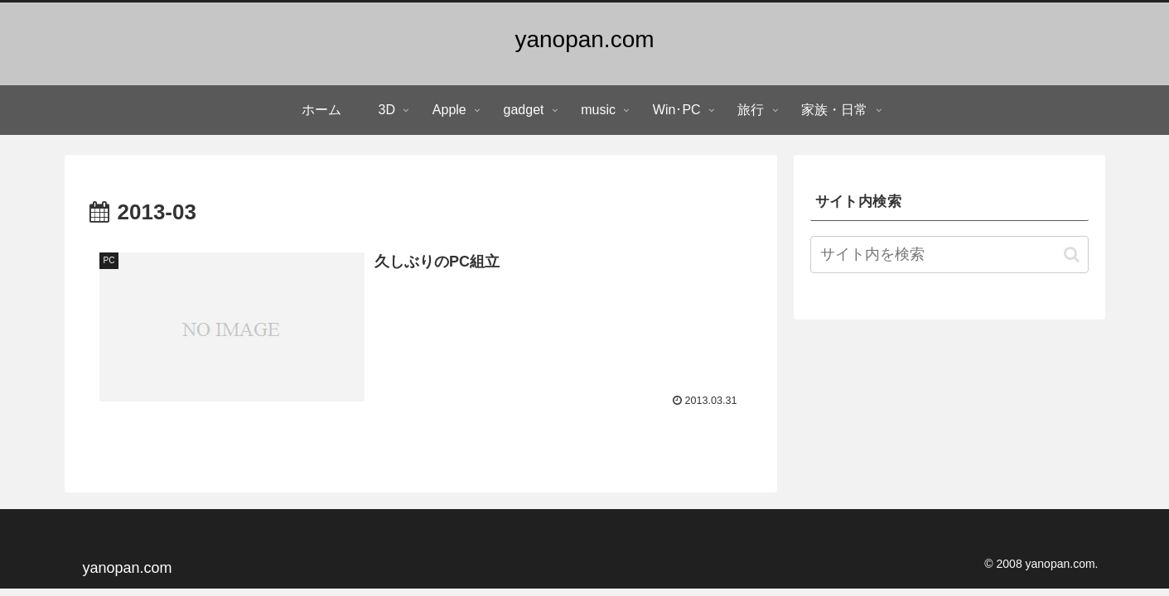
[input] (949, 254)
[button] (1071, 254)
